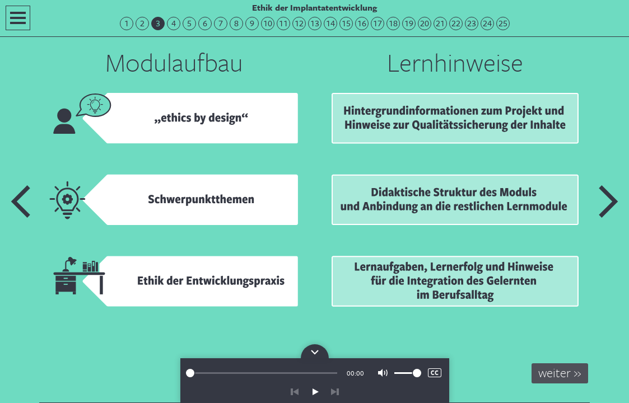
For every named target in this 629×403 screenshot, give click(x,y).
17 (377, 23)
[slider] (262, 373)
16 (361, 23)
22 (455, 23)
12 (299, 23)
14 (330, 23)
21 (440, 23)
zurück (295, 392)
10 (267, 23)
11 (283, 23)
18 (393, 23)
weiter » (559, 372)
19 (408, 23)
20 (424, 23)
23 (471, 23)
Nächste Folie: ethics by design (608, 201)
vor (335, 392)
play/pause (315, 392)
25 (502, 23)
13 (314, 23)
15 (346, 23)
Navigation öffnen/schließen (18, 18)
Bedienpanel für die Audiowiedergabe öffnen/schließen (315, 351)
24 (487, 23)
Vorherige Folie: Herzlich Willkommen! (21, 201)
